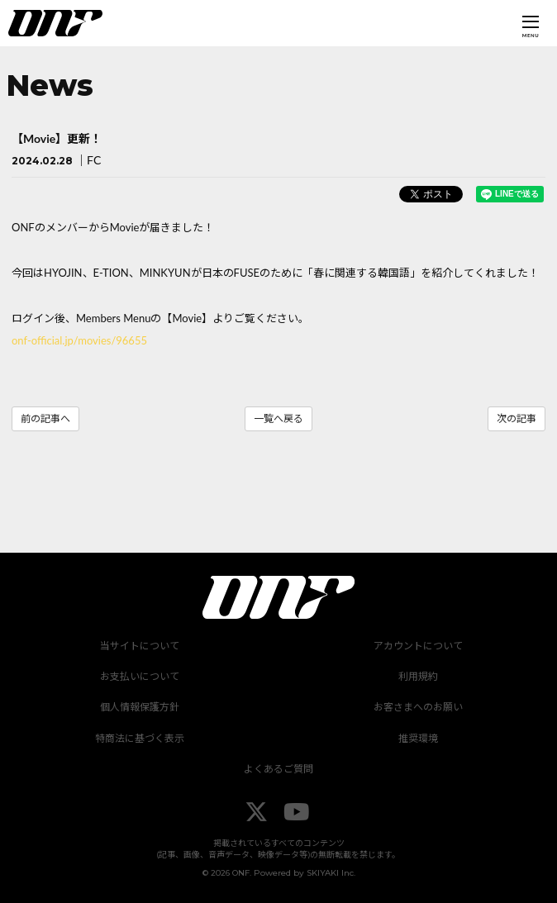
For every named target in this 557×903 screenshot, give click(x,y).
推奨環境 (418, 738)
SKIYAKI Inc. (331, 872)
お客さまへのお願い (418, 707)
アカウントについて (418, 645)
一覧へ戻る (278, 418)
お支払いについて (139, 676)
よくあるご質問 (278, 769)
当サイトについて (139, 645)
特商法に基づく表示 (139, 738)
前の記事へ (45, 418)
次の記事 (516, 418)
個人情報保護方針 (139, 707)
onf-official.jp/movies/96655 (79, 340)
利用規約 (418, 676)
